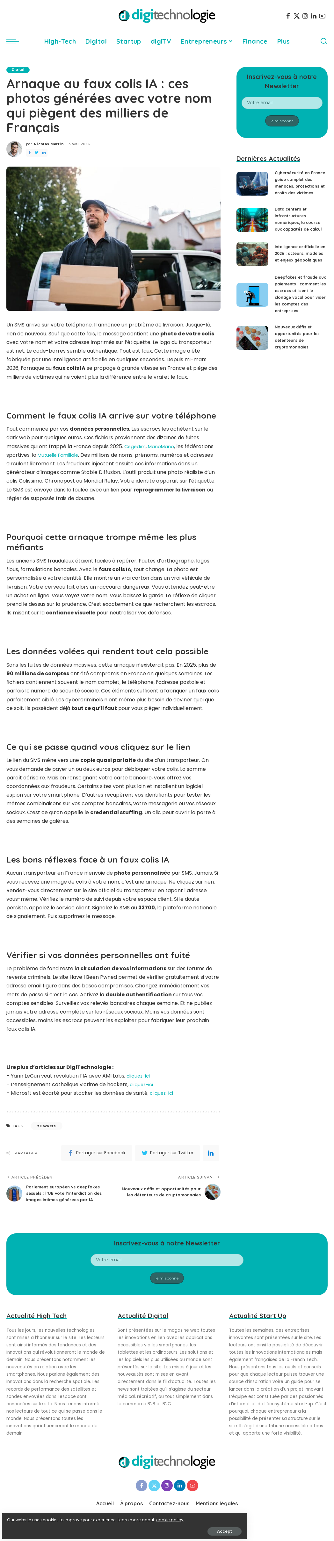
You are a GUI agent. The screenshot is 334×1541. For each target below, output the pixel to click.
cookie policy (24, 1516)
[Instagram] (305, 16)
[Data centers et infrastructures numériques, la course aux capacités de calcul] (252, 230)
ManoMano (163, 446)
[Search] (324, 41)
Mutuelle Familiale (60, 455)
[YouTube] (322, 16)
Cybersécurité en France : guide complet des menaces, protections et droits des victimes (301, 186)
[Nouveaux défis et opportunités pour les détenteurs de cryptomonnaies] (252, 362)
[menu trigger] (15, 41)
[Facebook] (288, 16)
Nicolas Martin (49, 144)
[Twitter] (297, 16)
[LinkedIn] (314, 16)
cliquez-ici (139, 1075)
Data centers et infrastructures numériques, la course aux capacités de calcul (300, 229)
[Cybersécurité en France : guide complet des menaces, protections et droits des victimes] (252, 187)
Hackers (48, 1126)
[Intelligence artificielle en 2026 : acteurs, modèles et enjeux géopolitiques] (252, 270)
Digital (19, 70)
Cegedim (135, 446)
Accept (76, 1527)
